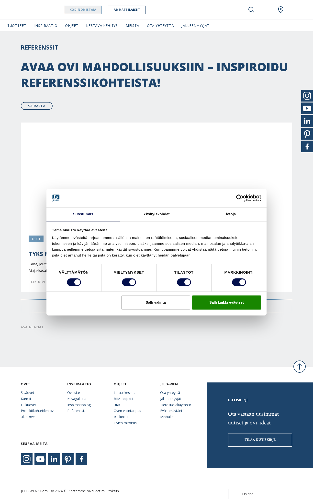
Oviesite (73, 392)
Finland (241, 494)
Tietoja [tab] (230, 214)
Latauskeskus (124, 392)
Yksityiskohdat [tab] (156, 214)
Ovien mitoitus (125, 423)
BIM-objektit (124, 398)
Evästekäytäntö (172, 410)
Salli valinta (156, 302)
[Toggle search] (251, 10)
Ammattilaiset (136, 10)
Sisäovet (27, 392)
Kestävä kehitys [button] (102, 25)
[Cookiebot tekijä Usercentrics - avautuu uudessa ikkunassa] (239, 198)
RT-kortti (121, 416)
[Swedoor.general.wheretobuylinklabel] (280, 10)
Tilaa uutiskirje (260, 440)
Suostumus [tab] (83, 214)
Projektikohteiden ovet (39, 410)
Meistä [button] (132, 25)
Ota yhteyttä (170, 392)
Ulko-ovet (28, 416)
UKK (117, 404)
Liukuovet (28, 404)
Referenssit (76, 410)
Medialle (166, 416)
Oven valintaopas (127, 410)
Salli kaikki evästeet (226, 302)
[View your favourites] (266, 10)
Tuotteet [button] (16, 25)
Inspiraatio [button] (45, 25)
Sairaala (36, 105)
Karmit (26, 398)
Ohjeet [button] (71, 25)
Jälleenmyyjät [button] (195, 25)
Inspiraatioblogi (79, 404)
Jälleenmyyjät (170, 398)
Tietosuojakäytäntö (175, 404)
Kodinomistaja (92, 10)
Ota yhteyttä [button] (160, 25)
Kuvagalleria (76, 398)
